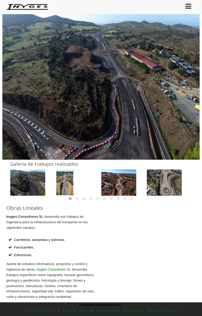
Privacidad (70, 310)
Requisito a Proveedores (162, 310)
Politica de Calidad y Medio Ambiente (120, 310)
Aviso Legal (86, 310)
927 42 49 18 (32, 310)
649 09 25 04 (51, 310)
